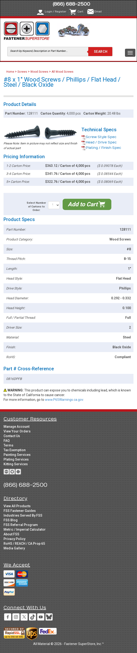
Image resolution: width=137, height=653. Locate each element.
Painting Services (17, 455)
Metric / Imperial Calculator (25, 529)
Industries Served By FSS (23, 515)
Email (98, 11)
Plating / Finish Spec (101, 148)
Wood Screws (39, 71)
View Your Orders (17, 431)
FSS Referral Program (21, 525)
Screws (22, 71)
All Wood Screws (62, 71)
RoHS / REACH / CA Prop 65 (24, 543)
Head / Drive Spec (99, 142)
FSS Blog (11, 520)
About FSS (11, 534)
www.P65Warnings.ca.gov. (64, 400)
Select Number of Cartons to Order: (36, 206)
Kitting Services (16, 464)
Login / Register (55, 11)
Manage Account (16, 426)
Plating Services (16, 459)
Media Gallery (14, 548)
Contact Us (12, 436)
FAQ (7, 441)
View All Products (17, 506)
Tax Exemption (15, 450)
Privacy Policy (14, 539)
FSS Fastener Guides (20, 511)
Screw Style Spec (99, 137)
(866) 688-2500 (71, 4)
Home (10, 71)
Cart (80, 11)
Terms (8, 445)
